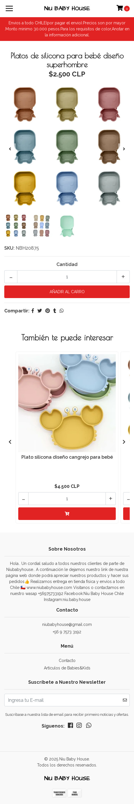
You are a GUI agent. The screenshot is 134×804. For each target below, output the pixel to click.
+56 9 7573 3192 (67, 632)
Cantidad (67, 264)
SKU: (9, 248)
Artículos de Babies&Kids (67, 668)
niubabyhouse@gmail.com (67, 624)
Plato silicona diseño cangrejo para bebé (67, 457)
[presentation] (10, 149)
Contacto (67, 660)
